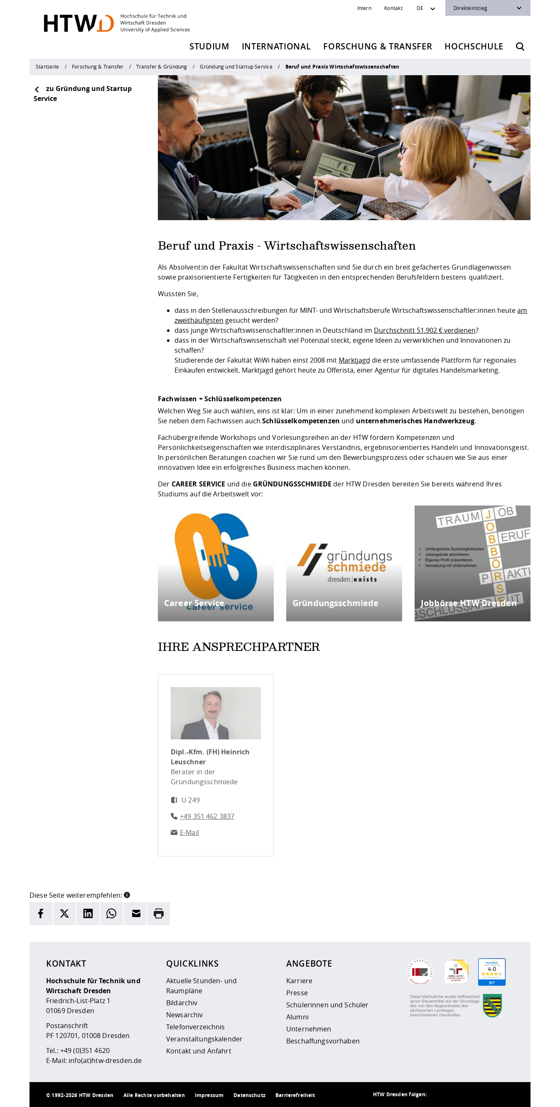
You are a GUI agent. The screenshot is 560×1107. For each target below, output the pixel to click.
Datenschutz (249, 1095)
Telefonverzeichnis (195, 1026)
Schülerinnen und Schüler (327, 1004)
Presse (297, 992)
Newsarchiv (184, 1014)
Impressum (209, 1095)
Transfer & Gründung (161, 66)
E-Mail (189, 832)
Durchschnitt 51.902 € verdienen (425, 330)
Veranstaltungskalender (204, 1038)
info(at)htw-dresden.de (105, 1060)
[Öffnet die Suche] (520, 46)
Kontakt (393, 8)
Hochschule (474, 46)
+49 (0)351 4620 (85, 1050)
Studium (209, 46)
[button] (127, 894)
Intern (364, 8)
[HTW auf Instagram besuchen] (455, 1094)
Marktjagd (354, 360)
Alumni (297, 1016)
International (276, 46)
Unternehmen (309, 1028)
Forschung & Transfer (377, 46)
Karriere (299, 980)
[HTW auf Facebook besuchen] (489, 1094)
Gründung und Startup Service (236, 66)
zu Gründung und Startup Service (83, 93)
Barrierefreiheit (295, 1095)
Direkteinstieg (470, 8)
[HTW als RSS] (439, 1094)
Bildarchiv (181, 1002)
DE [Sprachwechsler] (420, 8)
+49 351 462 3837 (207, 816)
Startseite (47, 66)
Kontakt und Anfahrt (198, 1050)
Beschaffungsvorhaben (323, 1041)
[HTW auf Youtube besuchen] (505, 1094)
